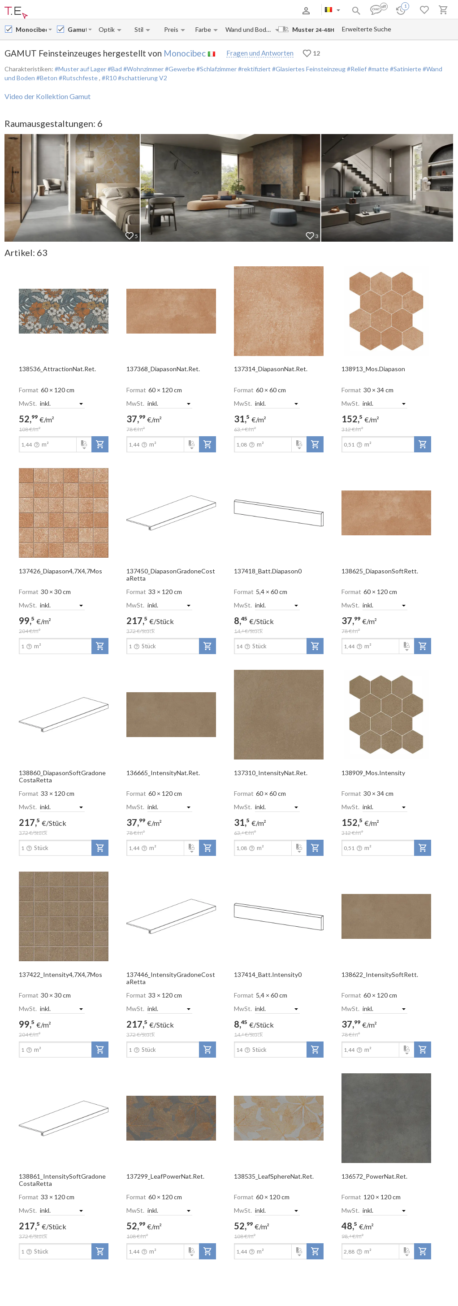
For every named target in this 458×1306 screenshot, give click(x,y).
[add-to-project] (99, 444)
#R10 (110, 78)
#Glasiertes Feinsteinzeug (308, 69)
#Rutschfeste (78, 78)
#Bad (114, 69)
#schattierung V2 (142, 78)
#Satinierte (405, 69)
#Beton (46, 78)
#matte (378, 69)
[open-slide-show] (63, 310)
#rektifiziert (254, 69)
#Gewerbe (179, 69)
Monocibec (185, 53)
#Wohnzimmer (143, 69)
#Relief (356, 69)
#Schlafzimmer (216, 69)
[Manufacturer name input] (31, 29)
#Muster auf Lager (80, 69)
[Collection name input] (77, 29)
